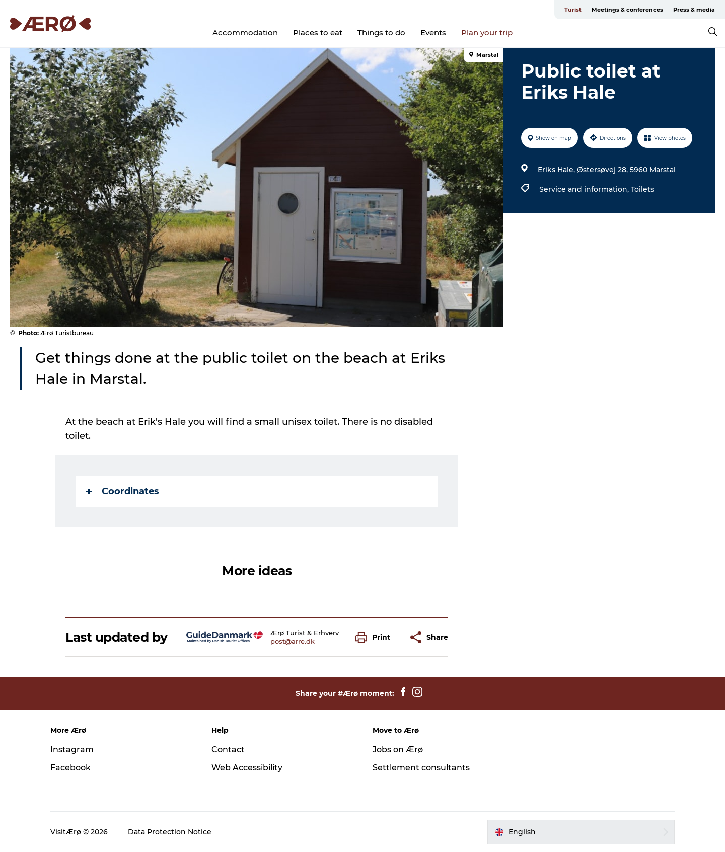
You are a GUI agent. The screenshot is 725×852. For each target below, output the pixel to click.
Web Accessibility (246, 767)
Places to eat (317, 32)
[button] (375, 637)
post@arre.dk (292, 641)
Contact (228, 749)
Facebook (70, 767)
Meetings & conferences (627, 9)
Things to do (381, 32)
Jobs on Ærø (398, 749)
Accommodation (245, 32)
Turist (573, 9)
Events (433, 32)
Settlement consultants (421, 767)
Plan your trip (487, 32)
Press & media (694, 9)
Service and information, (585, 189)
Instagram (72, 749)
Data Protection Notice (169, 831)
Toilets (642, 189)
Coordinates (122, 491)
